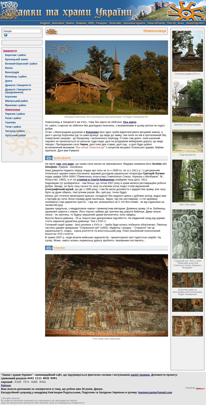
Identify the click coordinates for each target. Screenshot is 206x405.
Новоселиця (12, 109)
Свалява (10, 122)
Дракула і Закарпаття (18, 85)
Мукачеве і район (15, 105)
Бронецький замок (16, 59)
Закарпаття (10, 50)
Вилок (9, 68)
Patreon (6, 385)
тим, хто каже (65, 163)
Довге (8, 80)
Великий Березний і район (21, 63)
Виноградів (12, 72)
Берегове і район (15, 55)
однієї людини (140, 374)
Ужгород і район (15, 131)
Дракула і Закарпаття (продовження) (18, 91)
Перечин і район (15, 113)
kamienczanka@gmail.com (155, 392)
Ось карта (129, 122)
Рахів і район (13, 118)
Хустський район (15, 135)
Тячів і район (13, 126)
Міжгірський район (16, 101)
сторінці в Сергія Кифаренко (96, 179)
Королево (11, 96)
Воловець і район (16, 76)
